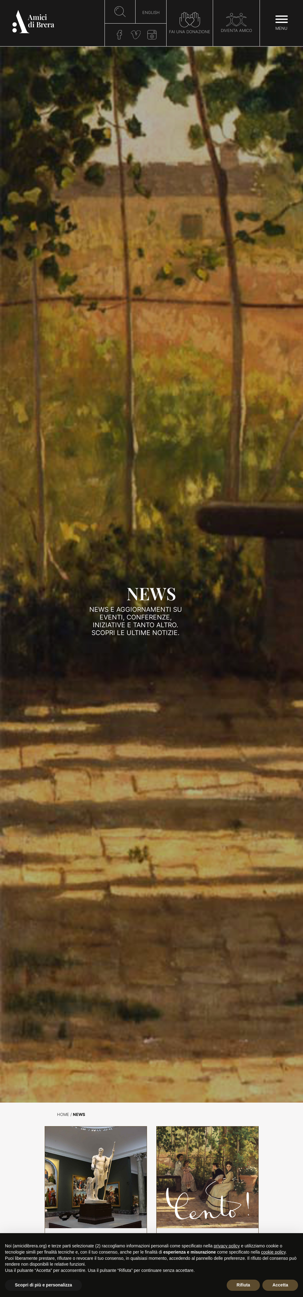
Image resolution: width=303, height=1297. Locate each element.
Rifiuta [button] (243, 1284)
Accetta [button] (280, 1284)
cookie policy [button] (273, 1252)
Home (63, 1114)
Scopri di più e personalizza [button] (43, 1284)
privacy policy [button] (227, 1245)
